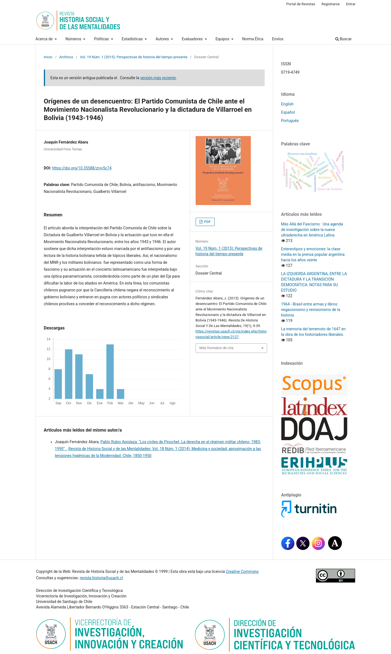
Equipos (223, 39)
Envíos (277, 39)
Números (73, 39)
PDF (207, 222)
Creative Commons (242, 571)
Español (288, 112)
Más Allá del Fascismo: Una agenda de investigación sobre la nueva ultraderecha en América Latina (312, 229)
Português (290, 120)
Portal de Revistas (300, 4)
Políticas (102, 39)
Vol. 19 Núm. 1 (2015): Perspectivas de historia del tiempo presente (133, 57)
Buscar (343, 39)
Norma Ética (252, 39)
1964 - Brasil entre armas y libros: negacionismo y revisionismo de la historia (310, 309)
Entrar (351, 4)
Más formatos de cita (217, 348)
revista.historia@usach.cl (101, 578)
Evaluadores (193, 39)
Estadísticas (133, 39)
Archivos (66, 57)
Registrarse (330, 4)
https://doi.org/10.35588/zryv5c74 (81, 168)
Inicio (48, 57)
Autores (163, 39)
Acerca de (45, 39)
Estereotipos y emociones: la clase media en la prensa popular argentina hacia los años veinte (313, 254)
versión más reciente (158, 78)
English (287, 104)
